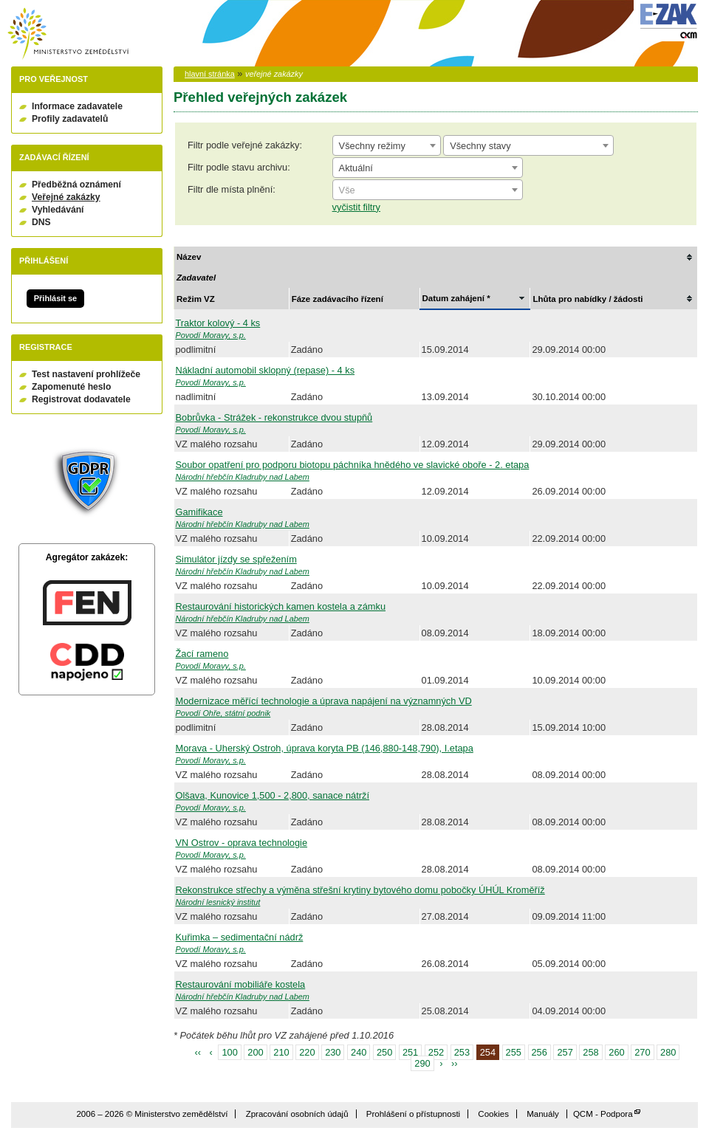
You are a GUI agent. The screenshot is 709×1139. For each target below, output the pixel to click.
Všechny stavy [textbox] (480, 145)
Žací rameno (202, 653)
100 (229, 1052)
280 (668, 1052)
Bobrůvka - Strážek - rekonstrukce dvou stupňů (274, 417)
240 (358, 1052)
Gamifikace (199, 511)
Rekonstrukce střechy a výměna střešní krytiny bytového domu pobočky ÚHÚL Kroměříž (360, 889)
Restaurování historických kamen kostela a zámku (281, 606)
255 (513, 1052)
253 (462, 1052)
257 (564, 1052)
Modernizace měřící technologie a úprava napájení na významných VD (324, 700)
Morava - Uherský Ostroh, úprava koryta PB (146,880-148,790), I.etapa (324, 748)
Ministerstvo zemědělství (68, 33)
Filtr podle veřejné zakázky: (245, 145)
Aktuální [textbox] (356, 167)
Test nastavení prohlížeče (86, 374)
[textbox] (427, 190)
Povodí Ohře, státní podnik (223, 713)
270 (642, 1052)
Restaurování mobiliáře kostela (241, 984)
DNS (41, 222)
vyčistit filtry (356, 207)
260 (616, 1052)
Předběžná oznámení (76, 184)
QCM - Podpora (603, 1113)
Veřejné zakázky (66, 197)
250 (384, 1052)
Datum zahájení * (456, 298)
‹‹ (198, 1052)
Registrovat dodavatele (81, 399)
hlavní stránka (210, 73)
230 (332, 1052)
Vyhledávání (58, 209)
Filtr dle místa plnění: (231, 189)
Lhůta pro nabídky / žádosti (587, 299)
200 (255, 1052)
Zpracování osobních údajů (297, 1113)
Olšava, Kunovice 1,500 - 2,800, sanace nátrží (273, 795)
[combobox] (386, 145)
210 (281, 1052)
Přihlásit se (55, 298)
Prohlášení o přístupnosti (413, 1113)
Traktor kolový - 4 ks (218, 322)
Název (189, 256)
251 (410, 1052)
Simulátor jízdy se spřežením (236, 559)
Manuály (543, 1113)
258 (590, 1052)
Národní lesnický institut (218, 902)
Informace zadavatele (77, 106)
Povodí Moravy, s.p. (211, 335)
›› (454, 1063)
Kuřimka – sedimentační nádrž (240, 937)
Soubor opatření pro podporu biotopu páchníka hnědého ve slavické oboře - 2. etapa (353, 464)
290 (422, 1063)
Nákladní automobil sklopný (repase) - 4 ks (265, 370)
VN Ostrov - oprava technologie (242, 842)
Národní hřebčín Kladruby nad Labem (242, 476)
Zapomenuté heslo (71, 387)
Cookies (493, 1113)
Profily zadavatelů (70, 119)
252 (436, 1052)
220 (307, 1052)
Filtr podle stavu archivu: (239, 167)
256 (539, 1052)
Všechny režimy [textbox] (372, 145)
